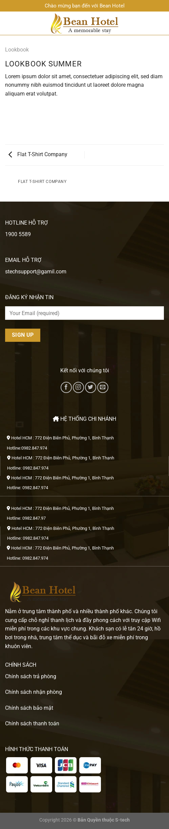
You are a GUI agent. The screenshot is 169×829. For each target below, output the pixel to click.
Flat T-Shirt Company (37, 154)
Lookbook (17, 49)
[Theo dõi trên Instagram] (78, 387)
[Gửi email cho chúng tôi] (102, 387)
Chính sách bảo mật (29, 708)
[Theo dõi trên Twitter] (90, 387)
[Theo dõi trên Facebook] (66, 387)
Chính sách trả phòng (30, 676)
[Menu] (9, 23)
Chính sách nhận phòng (33, 692)
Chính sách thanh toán (32, 723)
